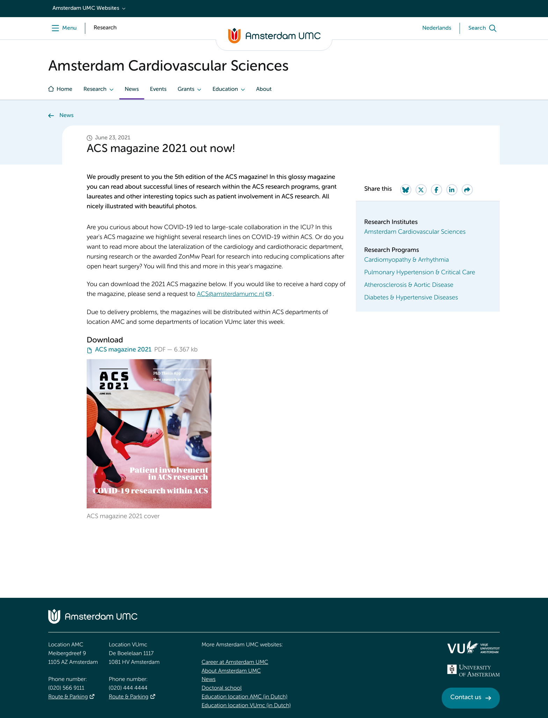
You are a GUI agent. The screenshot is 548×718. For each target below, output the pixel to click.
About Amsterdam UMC (231, 671)
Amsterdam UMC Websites (85, 8)
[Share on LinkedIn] (451, 189)
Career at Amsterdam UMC (235, 662)
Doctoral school (222, 688)
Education (225, 89)
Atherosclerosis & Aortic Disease (408, 285)
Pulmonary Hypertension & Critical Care (419, 273)
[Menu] (62, 28)
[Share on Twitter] (421, 189)
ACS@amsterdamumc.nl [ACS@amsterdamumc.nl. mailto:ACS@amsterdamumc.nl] (230, 294)
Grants (186, 89)
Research (95, 89)
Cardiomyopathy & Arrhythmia (406, 260)
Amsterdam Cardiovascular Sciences (415, 232)
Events (158, 89)
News (132, 89)
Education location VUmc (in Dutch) (246, 706)
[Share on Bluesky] (405, 189)
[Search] (484, 28)
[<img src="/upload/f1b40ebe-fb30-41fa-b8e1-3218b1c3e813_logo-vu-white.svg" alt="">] (473, 647)
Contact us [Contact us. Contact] (465, 698)
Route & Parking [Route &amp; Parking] (68, 697)
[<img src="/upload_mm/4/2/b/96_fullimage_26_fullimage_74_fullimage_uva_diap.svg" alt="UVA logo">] (473, 670)
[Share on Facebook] (436, 189)
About (264, 89)
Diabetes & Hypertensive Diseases (411, 298)
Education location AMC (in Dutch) (245, 697)
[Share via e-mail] (467, 189)
